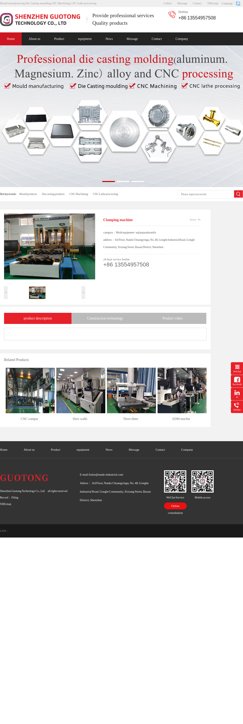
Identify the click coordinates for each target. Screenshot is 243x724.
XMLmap (212, 3)
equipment (85, 38)
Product (59, 38)
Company (182, 38)
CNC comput (29, 419)
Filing (14, 497)
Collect (168, 3)
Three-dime (130, 419)
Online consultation (175, 506)
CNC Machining (78, 194)
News (109, 38)
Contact (197, 3)
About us (34, 38)
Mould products (28, 194)
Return (193, 219)
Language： (231, 3)
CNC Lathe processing (105, 194)
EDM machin (181, 419)
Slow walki (80, 419)
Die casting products (53, 194)
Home (11, 38)
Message (182, 3)
